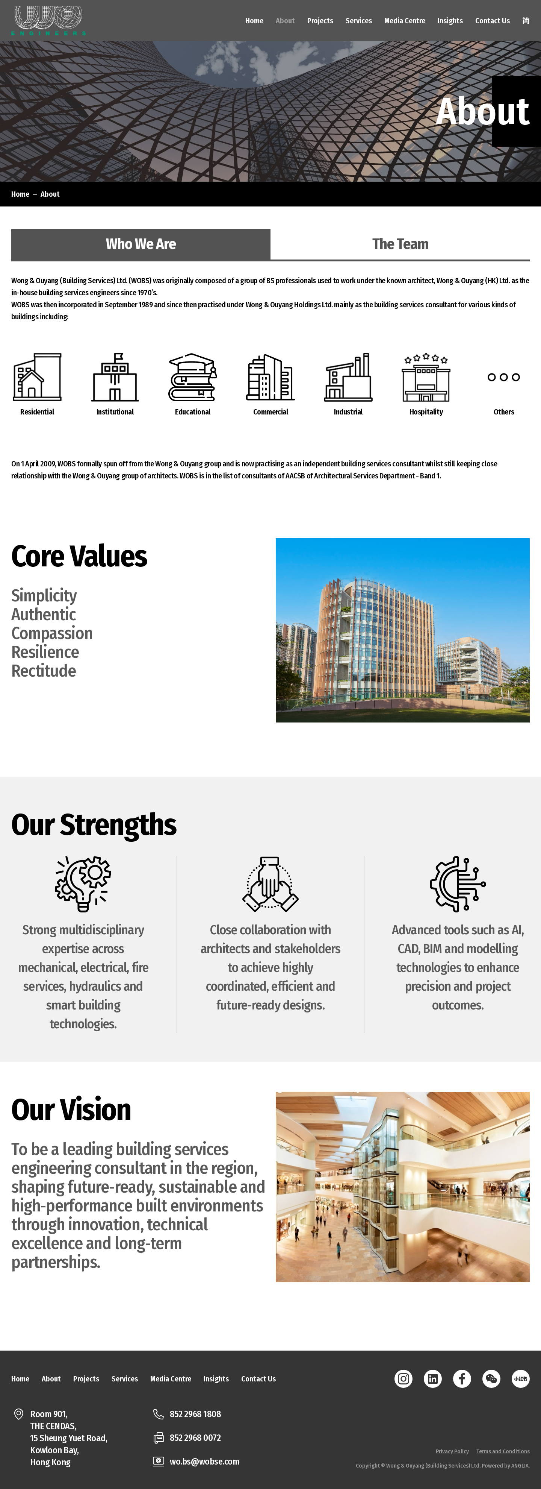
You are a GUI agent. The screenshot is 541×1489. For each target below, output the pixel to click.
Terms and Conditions (503, 1451)
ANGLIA (520, 1465)
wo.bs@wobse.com (204, 1461)
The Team (400, 244)
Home (20, 194)
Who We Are (141, 244)
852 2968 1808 (195, 1414)
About (50, 194)
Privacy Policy (452, 1451)
